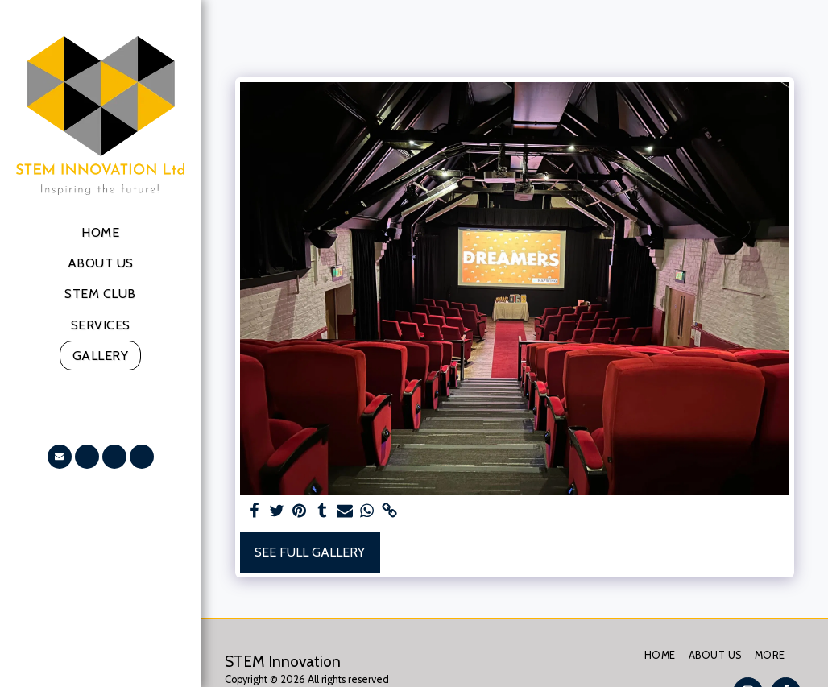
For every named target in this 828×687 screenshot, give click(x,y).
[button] (60, 457)
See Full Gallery (310, 552)
